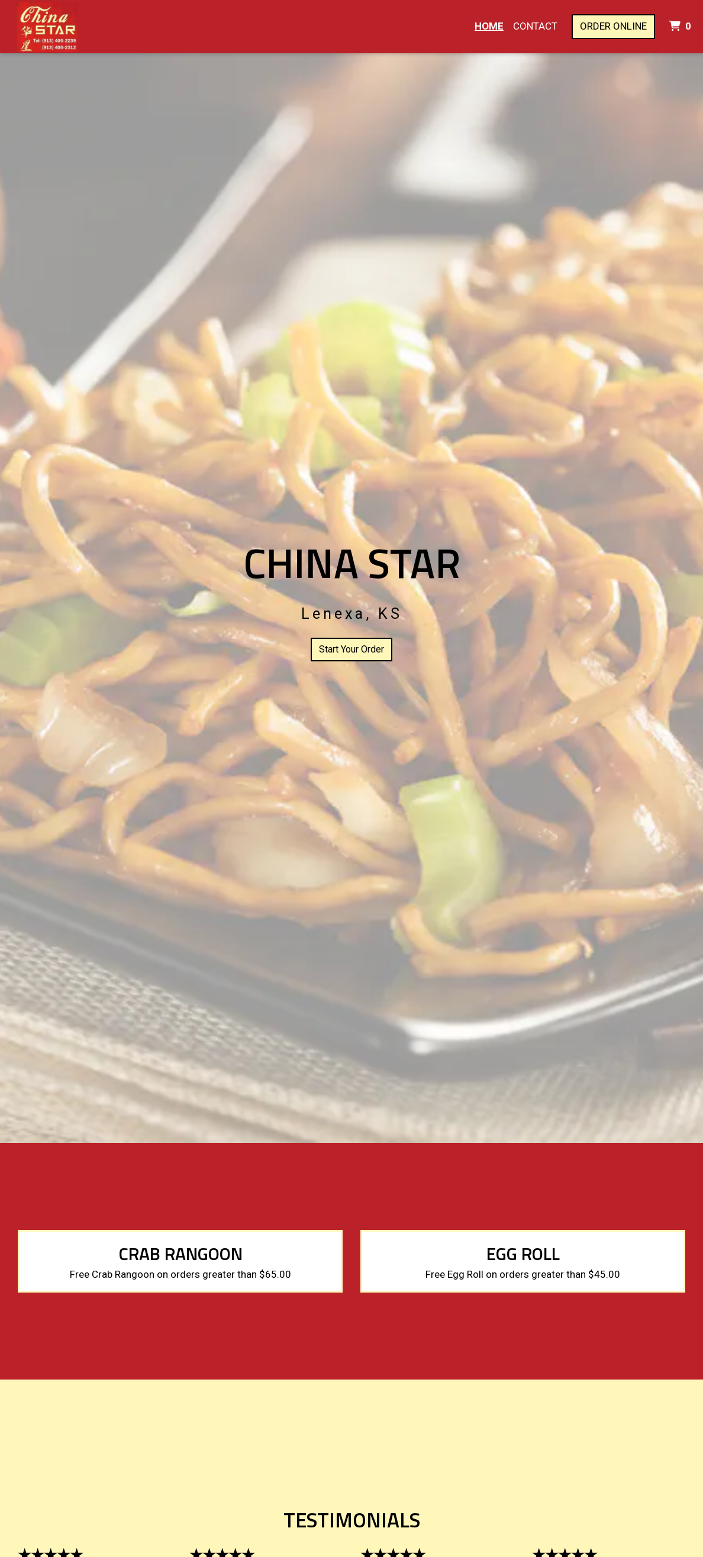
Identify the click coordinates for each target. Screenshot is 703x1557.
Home (489, 26)
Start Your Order (351, 649)
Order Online (613, 26)
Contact (535, 26)
